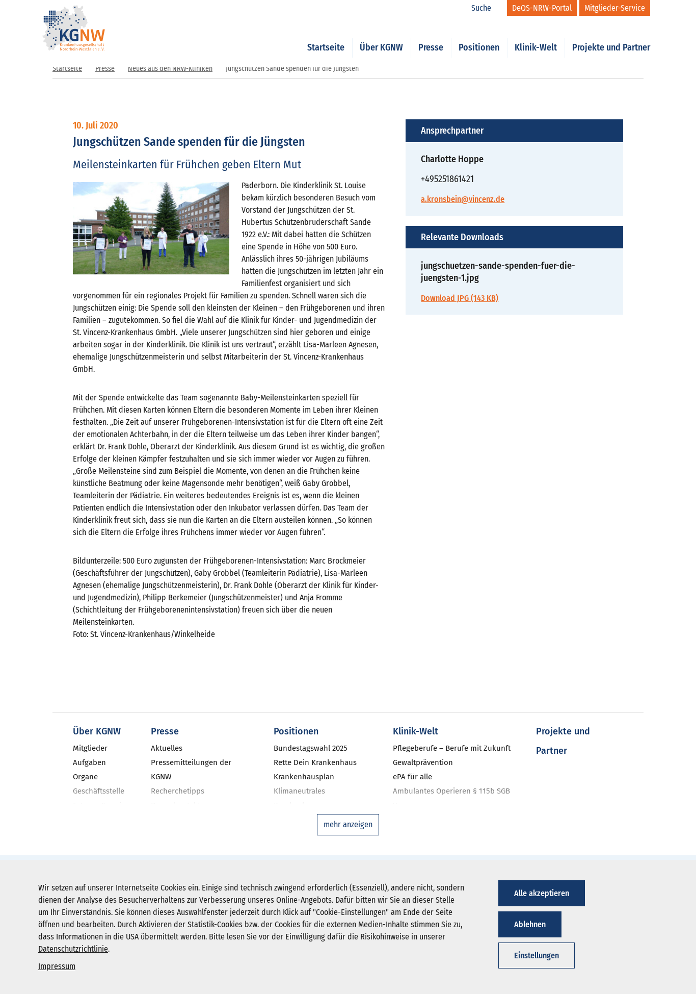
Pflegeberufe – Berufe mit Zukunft (452, 748)
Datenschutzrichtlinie (73, 949)
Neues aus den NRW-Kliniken (170, 68)
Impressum (56, 966)
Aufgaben (89, 762)
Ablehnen (530, 924)
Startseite (325, 36)
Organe (85, 776)
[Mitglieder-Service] (614, 8)
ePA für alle (412, 776)
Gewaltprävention (423, 762)
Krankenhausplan (304, 776)
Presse (430, 36)
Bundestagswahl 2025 (310, 748)
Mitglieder (90, 748)
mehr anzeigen (348, 824)
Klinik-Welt (536, 36)
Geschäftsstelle (98, 791)
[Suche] (486, 8)
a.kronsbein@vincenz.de (462, 199)
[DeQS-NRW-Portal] (542, 8)
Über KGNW (381, 36)
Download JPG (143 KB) (459, 298)
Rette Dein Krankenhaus (315, 762)
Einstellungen (536, 955)
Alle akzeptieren (541, 893)
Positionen (479, 36)
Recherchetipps (177, 791)
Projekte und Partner (611, 36)
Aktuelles (166, 748)
